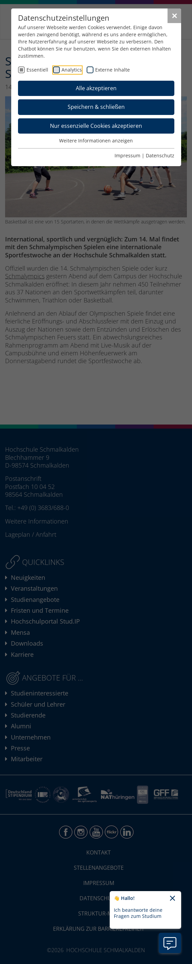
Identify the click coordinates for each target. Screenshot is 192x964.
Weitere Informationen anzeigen (96, 140)
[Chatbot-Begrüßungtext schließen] (172, 898)
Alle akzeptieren (96, 88)
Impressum (127, 155)
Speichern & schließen (96, 107)
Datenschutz (160, 155)
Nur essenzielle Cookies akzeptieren (96, 126)
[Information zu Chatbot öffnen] (170, 943)
